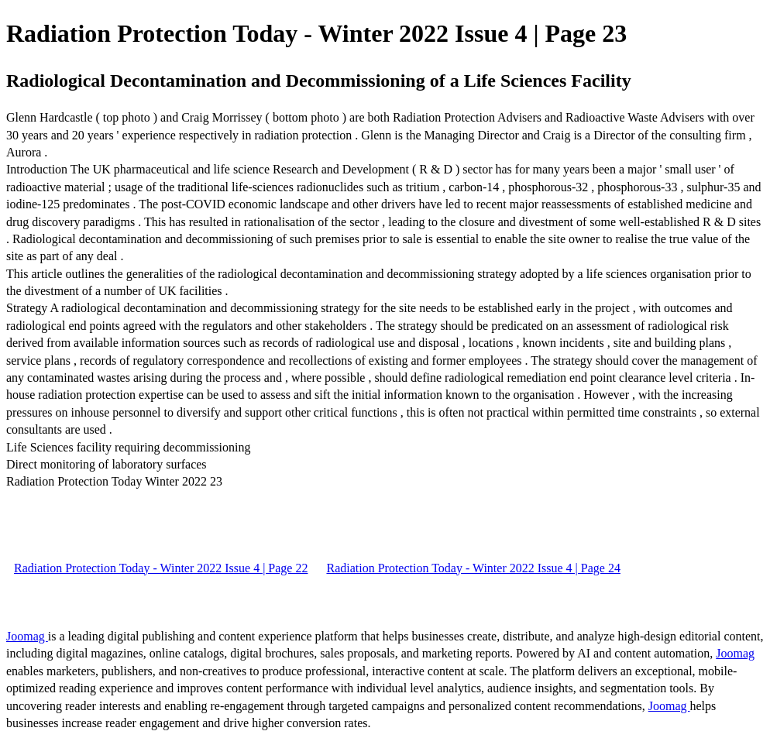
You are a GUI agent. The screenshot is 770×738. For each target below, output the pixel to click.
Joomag (27, 636)
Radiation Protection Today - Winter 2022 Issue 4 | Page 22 (161, 568)
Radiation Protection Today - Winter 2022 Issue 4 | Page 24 (473, 568)
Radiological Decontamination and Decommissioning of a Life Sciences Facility (318, 80)
